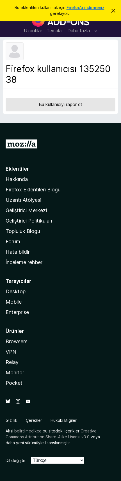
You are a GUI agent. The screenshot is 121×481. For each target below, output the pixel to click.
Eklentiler (17, 169)
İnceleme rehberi (25, 262)
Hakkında (17, 179)
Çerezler (34, 420)
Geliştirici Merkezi (26, 210)
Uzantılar (33, 30)
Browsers (17, 341)
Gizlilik (11, 420)
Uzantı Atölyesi (23, 200)
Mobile (14, 302)
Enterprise (17, 312)
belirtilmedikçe (28, 431)
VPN (11, 352)
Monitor (15, 372)
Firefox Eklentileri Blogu (33, 190)
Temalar (55, 30)
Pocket (14, 383)
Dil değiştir (15, 460)
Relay (12, 362)
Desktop (16, 291)
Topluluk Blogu (23, 231)
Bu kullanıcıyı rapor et (60, 104)
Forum (13, 241)
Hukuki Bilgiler (64, 420)
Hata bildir (18, 252)
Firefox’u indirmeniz (85, 7)
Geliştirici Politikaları (29, 221)
